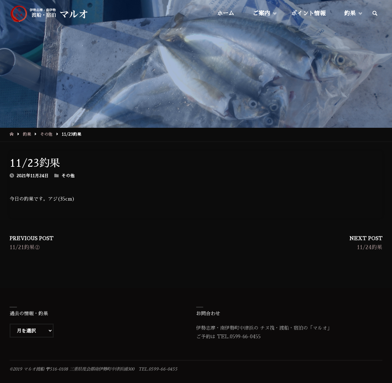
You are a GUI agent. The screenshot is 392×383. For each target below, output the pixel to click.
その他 (46, 134)
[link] (375, 13)
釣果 (27, 134)
